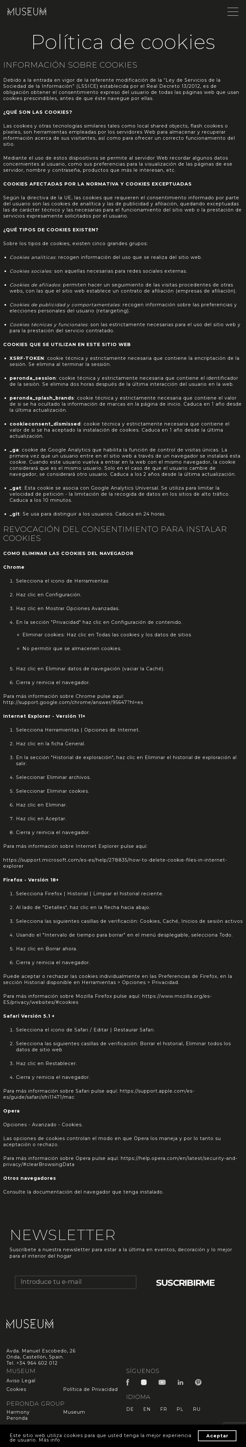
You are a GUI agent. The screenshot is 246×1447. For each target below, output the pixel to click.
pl (180, 1409)
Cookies (16, 1389)
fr (163, 1409)
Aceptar (217, 1436)
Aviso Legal (21, 1381)
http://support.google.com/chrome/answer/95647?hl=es (73, 702)
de (130, 1409)
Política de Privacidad (90, 1389)
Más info (49, 1440)
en (147, 1409)
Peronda (17, 1418)
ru (197, 1409)
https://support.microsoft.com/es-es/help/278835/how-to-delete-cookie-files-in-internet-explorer (115, 863)
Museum (74, 1412)
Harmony (18, 1412)
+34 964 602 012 (37, 1363)
